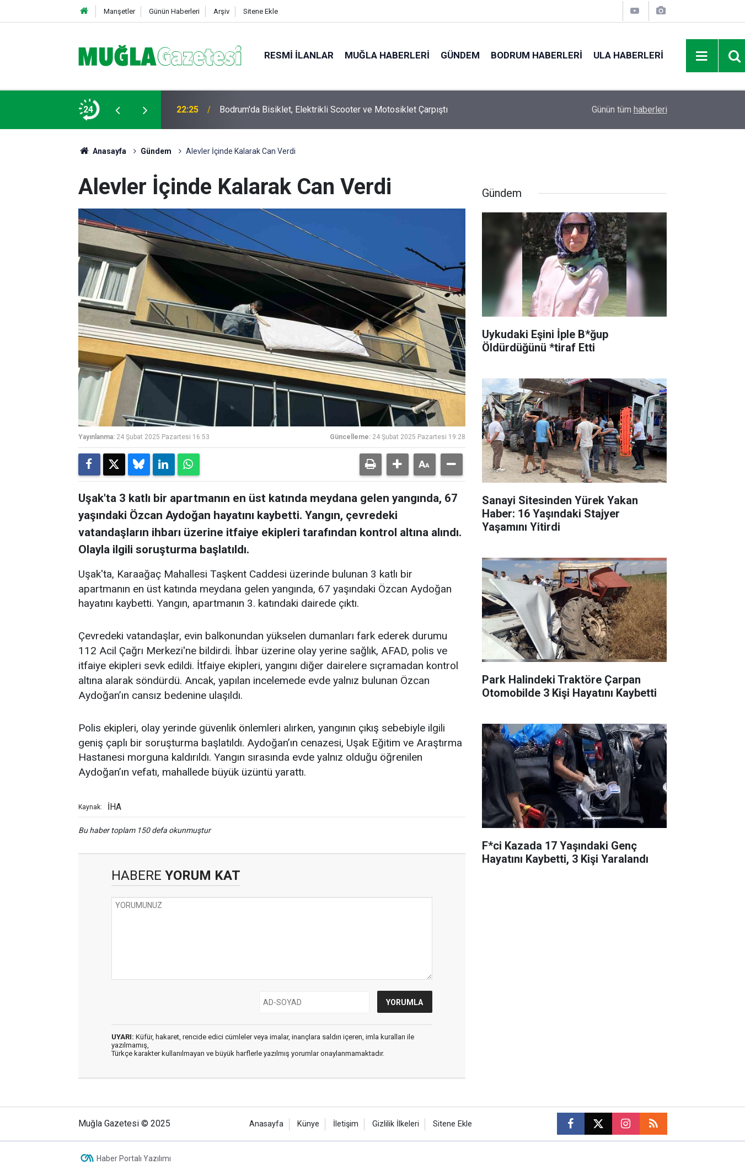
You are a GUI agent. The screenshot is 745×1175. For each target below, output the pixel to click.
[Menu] (702, 56)
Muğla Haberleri (387, 55)
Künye (308, 1124)
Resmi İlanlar (299, 55)
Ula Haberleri (628, 55)
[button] (398, 464)
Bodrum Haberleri (536, 55)
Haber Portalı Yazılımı (134, 1158)
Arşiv (221, 11)
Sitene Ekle (260, 11)
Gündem (460, 55)
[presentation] (118, 109)
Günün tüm (629, 109)
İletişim (345, 1124)
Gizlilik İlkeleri (395, 1124)
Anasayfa (102, 151)
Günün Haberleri (174, 11)
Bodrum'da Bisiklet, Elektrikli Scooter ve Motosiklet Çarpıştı (333, 109)
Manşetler (119, 11)
